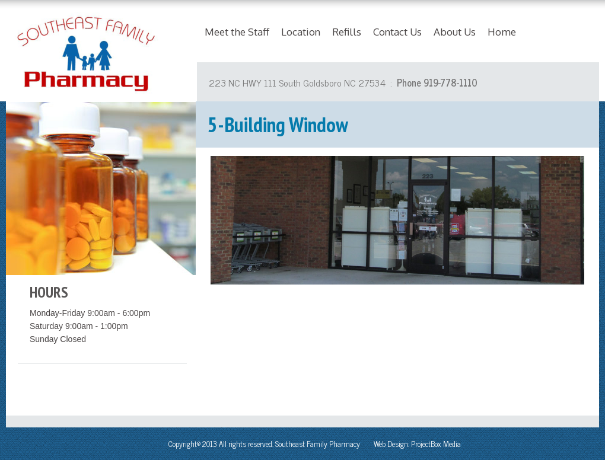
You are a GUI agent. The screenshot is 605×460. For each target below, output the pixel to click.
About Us (455, 31)
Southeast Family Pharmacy (317, 443)
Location (300, 31)
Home (502, 31)
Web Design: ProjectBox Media (417, 443)
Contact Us (397, 31)
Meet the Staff (237, 31)
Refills (346, 31)
